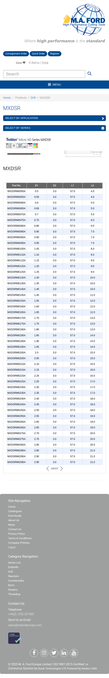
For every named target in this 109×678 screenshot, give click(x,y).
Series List (14, 562)
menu (54, 84)
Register (54, 53)
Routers (13, 589)
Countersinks (16, 580)
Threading (14, 594)
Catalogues (15, 511)
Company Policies (19, 542)
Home (7, 97)
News (11, 524)
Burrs (11, 585)
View (21, 63)
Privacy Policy (16, 533)
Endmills (13, 567)
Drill (33, 97)
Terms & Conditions (20, 538)
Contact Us (14, 529)
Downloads (15, 515)
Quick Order (38, 53)
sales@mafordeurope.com (25, 625)
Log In (12, 547)
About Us (13, 520)
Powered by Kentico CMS (82, 668)
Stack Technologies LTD (52, 668)
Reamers (13, 576)
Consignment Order (16, 53)
